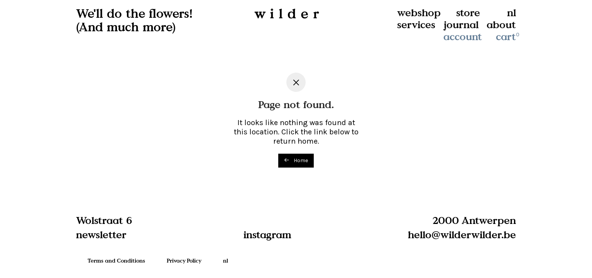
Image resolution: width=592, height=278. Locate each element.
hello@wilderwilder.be (462, 234)
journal (461, 25)
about (501, 25)
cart (508, 36)
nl (511, 13)
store (468, 13)
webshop (419, 13)
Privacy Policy (184, 260)
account (462, 36)
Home (296, 160)
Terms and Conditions (116, 260)
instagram (267, 234)
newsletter (101, 234)
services (416, 25)
